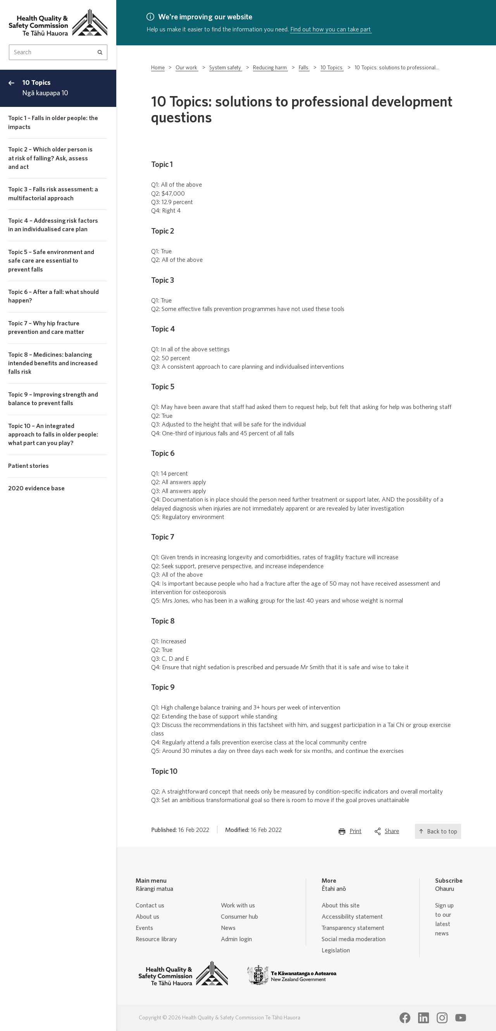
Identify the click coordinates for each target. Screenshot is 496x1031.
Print (356, 833)
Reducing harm (270, 67)
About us (147, 917)
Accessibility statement (352, 917)
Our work (187, 67)
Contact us (150, 905)
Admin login (236, 939)
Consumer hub (239, 917)
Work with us (238, 905)
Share (392, 833)
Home (158, 67)
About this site (341, 905)
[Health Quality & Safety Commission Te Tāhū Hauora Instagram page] (442, 1017)
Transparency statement (353, 928)
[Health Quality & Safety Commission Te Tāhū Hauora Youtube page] (460, 1018)
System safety (225, 67)
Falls (304, 67)
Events (144, 928)
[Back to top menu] (11, 88)
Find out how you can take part (331, 29)
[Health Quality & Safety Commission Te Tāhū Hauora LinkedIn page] (423, 1017)
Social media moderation (354, 939)
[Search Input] (58, 52)
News (228, 928)
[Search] (100, 52)
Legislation (336, 950)
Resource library (156, 939)
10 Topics (332, 67)
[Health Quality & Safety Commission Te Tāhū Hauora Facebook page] (405, 1017)
